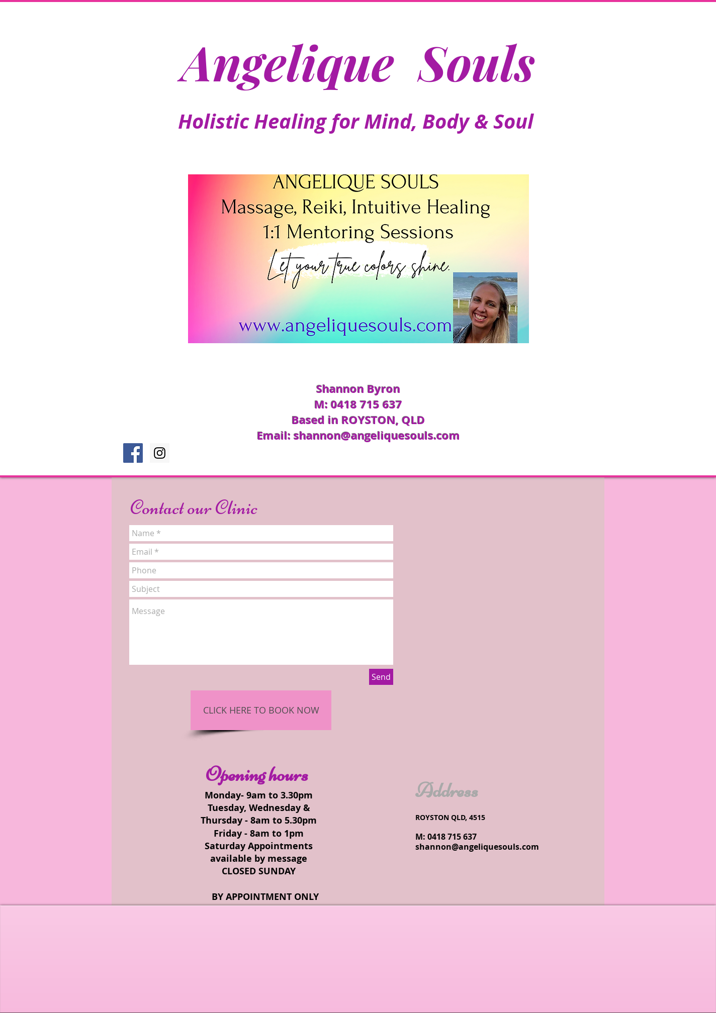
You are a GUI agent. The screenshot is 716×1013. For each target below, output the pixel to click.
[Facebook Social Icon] (133, 453)
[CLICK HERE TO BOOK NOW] (261, 710)
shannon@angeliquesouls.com (377, 435)
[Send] (381, 677)
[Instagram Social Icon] (159, 453)
